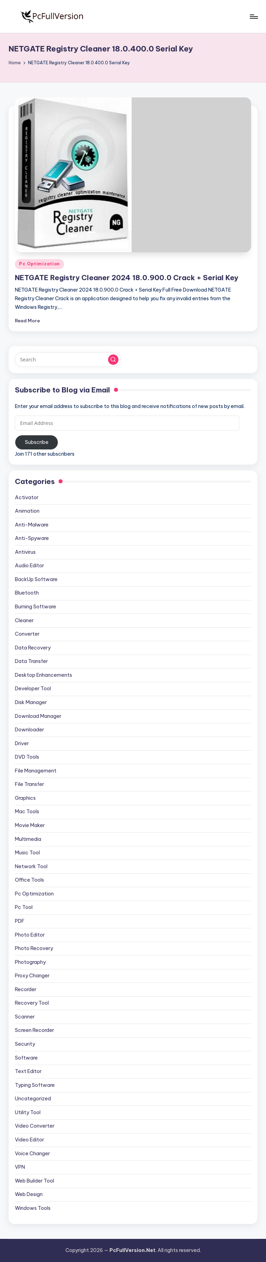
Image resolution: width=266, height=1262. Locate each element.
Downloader (29, 730)
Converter (27, 634)
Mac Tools (27, 811)
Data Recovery (33, 648)
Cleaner (24, 620)
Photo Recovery (34, 948)
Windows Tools (33, 1208)
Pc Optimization (39, 263)
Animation (27, 511)
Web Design (29, 1194)
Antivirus (25, 552)
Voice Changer (32, 1153)
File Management (35, 771)
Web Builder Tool (34, 1181)
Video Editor (29, 1140)
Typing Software (35, 1085)
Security (25, 1044)
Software (26, 1058)
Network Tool (31, 866)
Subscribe (36, 442)
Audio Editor (29, 565)
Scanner (25, 1017)
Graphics (25, 798)
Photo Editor (30, 935)
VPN (20, 1167)
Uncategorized (33, 1098)
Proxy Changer (32, 975)
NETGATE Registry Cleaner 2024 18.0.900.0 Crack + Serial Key (126, 277)
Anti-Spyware (32, 538)
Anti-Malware (31, 525)
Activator (26, 497)
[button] (113, 359)
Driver (22, 743)
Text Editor (28, 1071)
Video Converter (34, 1126)
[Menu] (253, 17)
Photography (30, 962)
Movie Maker (30, 825)
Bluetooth (27, 593)
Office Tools (29, 880)
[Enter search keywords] (68, 359)
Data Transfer (31, 661)
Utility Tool (28, 1112)
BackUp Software (36, 579)
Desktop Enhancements (43, 675)
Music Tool (27, 853)
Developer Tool (33, 688)
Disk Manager (31, 702)
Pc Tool (24, 907)
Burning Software (35, 607)
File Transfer (29, 784)
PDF (20, 921)
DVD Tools (27, 757)
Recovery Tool (32, 1003)
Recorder (25, 989)
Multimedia (28, 839)
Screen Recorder (34, 1030)
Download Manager (38, 716)
